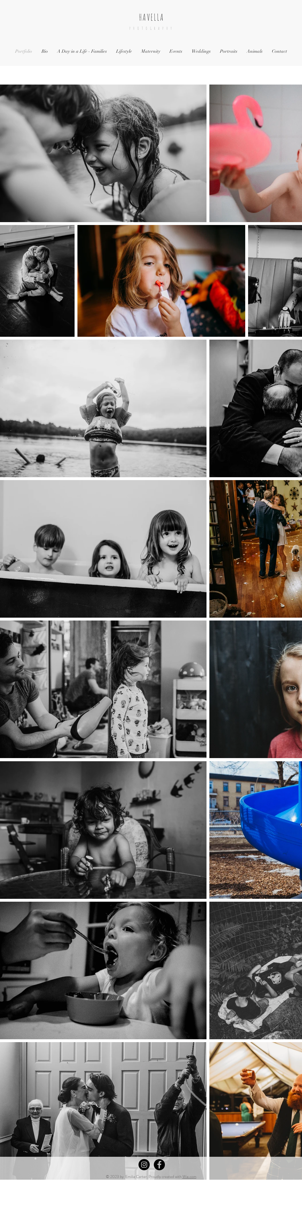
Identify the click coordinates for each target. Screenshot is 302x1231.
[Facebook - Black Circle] (159, 1164)
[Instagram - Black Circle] (144, 1164)
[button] (82, 51)
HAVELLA (151, 17)
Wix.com (189, 1176)
